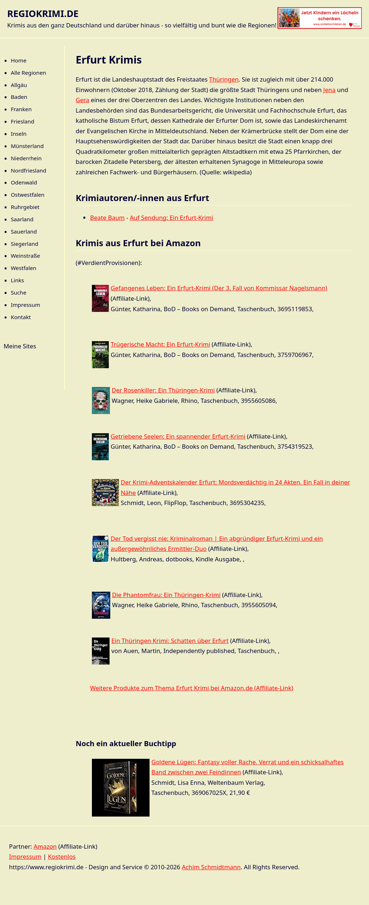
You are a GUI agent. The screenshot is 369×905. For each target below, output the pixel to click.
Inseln (19, 133)
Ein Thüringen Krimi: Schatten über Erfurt (169, 640)
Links (17, 280)
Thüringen (224, 79)
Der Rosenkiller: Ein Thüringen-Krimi (163, 390)
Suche (18, 292)
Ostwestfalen (28, 194)
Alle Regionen (28, 72)
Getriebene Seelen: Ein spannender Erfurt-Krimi (178, 436)
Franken (21, 109)
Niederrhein (26, 158)
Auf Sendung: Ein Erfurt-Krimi (171, 217)
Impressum (25, 304)
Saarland (22, 219)
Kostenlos (62, 856)
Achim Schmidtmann (211, 867)
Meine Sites (20, 346)
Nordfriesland (28, 170)
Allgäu (19, 84)
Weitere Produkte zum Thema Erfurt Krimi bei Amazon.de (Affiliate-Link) (191, 688)
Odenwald (24, 182)
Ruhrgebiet (25, 206)
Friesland (22, 121)
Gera (82, 100)
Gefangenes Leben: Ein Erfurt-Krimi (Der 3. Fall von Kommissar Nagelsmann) (219, 288)
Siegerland (24, 243)
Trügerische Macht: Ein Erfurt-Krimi (160, 344)
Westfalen (23, 267)
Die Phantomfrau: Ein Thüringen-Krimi (166, 595)
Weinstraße (25, 255)
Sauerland (24, 231)
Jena (329, 90)
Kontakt (21, 317)
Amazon (45, 846)
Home (18, 60)
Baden (19, 96)
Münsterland (27, 145)
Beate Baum (107, 217)
